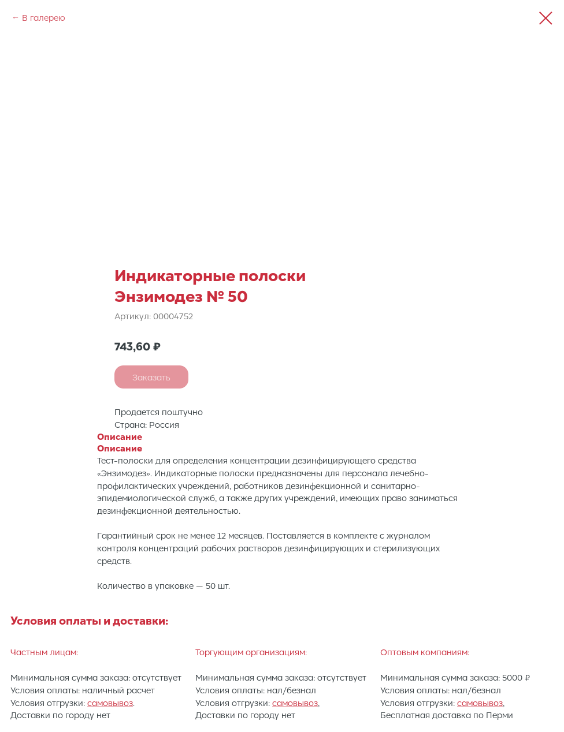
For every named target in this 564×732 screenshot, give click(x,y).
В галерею (43, 17)
